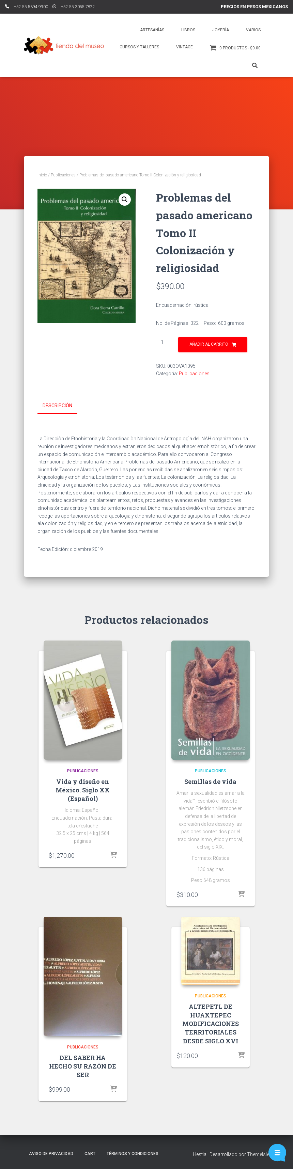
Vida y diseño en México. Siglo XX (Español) (83, 789)
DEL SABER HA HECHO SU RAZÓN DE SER (82, 1065)
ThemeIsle (258, 1153)
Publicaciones (63, 175)
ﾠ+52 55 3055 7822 (73, 6)
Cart (89, 1153)
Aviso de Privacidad (51, 1153)
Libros (188, 30)
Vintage (184, 47)
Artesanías (152, 30)
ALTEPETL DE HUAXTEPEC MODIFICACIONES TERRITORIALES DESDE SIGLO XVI (210, 1022)
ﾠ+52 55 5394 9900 (26, 6)
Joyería (220, 30)
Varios (253, 30)
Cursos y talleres (139, 47)
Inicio (42, 175)
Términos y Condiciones (132, 1153)
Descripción (57, 405)
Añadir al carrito (208, 344)
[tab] (62, 406)
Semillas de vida (210, 780)
